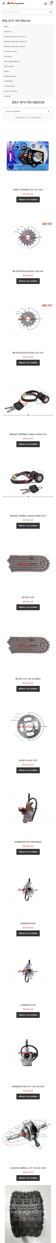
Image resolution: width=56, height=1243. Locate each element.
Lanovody (7, 96)
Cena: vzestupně (28, 111)
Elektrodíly (7, 56)
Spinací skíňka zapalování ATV (28, 516)
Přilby (6, 26)
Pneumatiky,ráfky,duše (12, 61)
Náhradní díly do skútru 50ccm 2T (15, 36)
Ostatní (6, 71)
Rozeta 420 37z (28, 760)
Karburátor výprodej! (28, 842)
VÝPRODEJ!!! (8, 81)
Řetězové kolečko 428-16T (28, 271)
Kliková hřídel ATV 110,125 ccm (28, 1168)
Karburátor (28, 923)
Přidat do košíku (28, 199)
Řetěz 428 (28, 597)
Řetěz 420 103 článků (28, 679)
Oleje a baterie (9, 66)
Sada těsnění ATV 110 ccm (28, 189)
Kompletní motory (10, 51)
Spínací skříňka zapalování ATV (28, 434)
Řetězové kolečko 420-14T (28, 353)
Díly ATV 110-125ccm (10, 91)
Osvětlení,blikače (10, 76)
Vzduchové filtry (9, 86)
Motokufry (7, 31)
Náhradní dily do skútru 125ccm (14, 46)
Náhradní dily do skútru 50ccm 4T (15, 41)
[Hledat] (28, 12)
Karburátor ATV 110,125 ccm (28, 1086)
